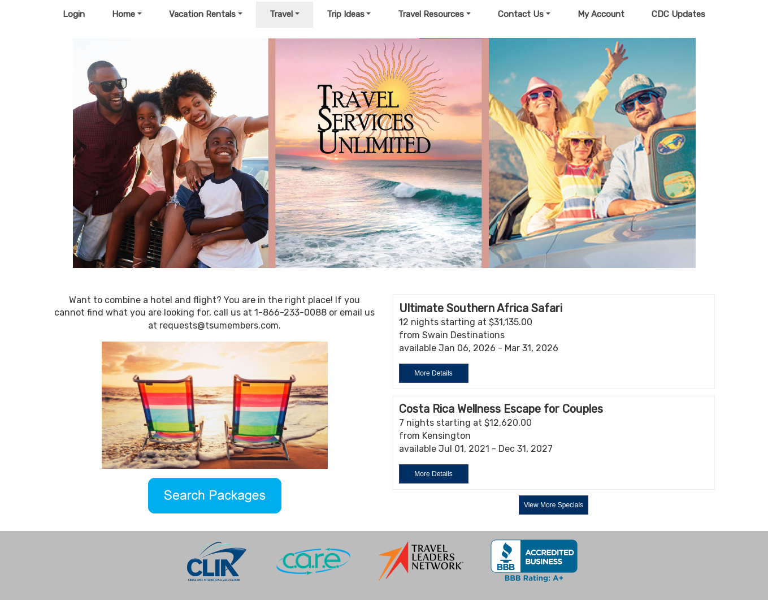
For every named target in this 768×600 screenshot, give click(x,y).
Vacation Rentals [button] (202, 14)
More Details (433, 373)
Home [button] (123, 14)
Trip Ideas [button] (346, 14)
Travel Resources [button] (431, 14)
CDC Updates (678, 14)
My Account (601, 14)
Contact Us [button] (521, 14)
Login (74, 14)
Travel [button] (281, 14)
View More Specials (553, 505)
